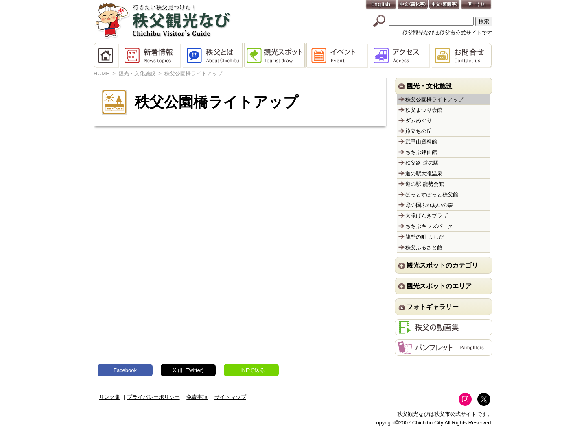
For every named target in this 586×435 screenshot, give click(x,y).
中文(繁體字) (445, 5)
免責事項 (197, 397)
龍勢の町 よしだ (424, 237)
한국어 (476, 5)
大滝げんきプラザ (426, 216)
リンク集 (109, 397)
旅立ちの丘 (418, 131)
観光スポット (275, 55)
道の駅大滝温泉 (423, 173)
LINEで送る (251, 370)
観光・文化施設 (136, 73)
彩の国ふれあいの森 (429, 205)
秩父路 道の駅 (422, 163)
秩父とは (213, 55)
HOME (107, 55)
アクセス (400, 55)
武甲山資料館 (421, 142)
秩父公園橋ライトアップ (434, 99)
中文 (413, 5)
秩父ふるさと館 (423, 247)
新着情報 (151, 55)
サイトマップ (230, 397)
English (381, 5)
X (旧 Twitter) (188, 370)
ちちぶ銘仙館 (421, 152)
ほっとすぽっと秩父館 (431, 194)
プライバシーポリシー (153, 397)
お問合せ (461, 55)
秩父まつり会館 (423, 110)
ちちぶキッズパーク (429, 226)
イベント (337, 55)
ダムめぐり (418, 120)
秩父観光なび (163, 20)
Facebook (125, 370)
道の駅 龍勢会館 (424, 184)
